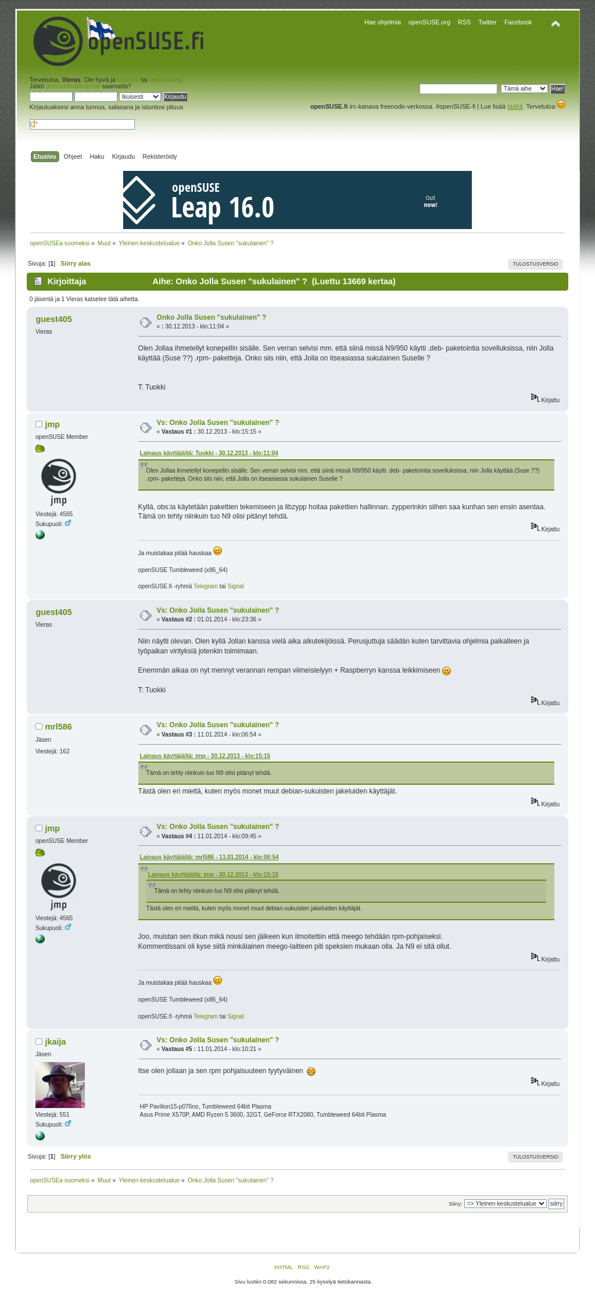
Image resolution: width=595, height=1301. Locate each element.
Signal (235, 586)
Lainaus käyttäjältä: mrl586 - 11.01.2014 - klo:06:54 (209, 857)
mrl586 (58, 726)
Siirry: (455, 1204)
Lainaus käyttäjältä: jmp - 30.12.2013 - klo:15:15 (205, 756)
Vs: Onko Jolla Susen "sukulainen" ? (218, 423)
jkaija (55, 1041)
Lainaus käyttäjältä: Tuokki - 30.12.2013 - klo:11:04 (209, 453)
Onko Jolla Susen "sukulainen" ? (212, 317)
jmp (52, 424)
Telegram (205, 586)
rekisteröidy (165, 79)
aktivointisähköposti (73, 86)
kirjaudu (128, 79)
